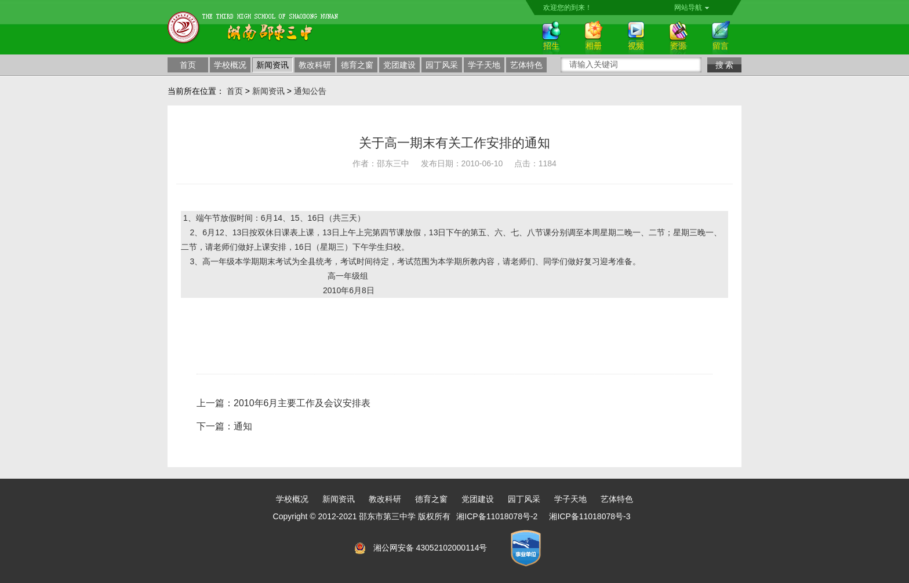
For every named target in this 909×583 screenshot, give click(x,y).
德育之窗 (357, 65)
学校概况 (230, 65)
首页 (188, 65)
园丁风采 (442, 65)
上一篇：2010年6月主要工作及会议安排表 (284, 403)
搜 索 (724, 65)
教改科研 (315, 65)
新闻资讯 (272, 65)
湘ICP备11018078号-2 (496, 516)
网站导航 (691, 7)
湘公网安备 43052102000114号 (430, 547)
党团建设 (399, 65)
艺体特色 (526, 65)
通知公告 (310, 91)
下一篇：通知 (224, 426)
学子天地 (484, 65)
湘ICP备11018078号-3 (589, 516)
